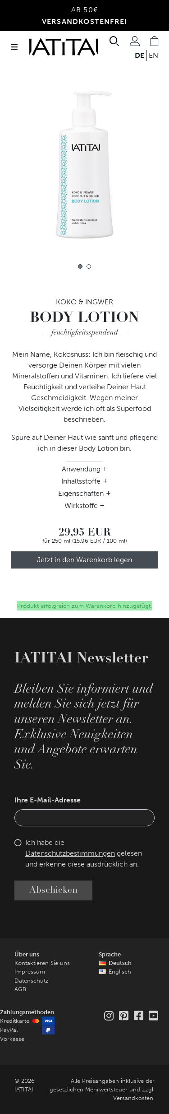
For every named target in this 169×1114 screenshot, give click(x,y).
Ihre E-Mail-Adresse (47, 800)
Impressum (29, 971)
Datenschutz (31, 980)
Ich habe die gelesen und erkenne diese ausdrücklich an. (83, 853)
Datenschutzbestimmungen (70, 853)
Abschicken (53, 890)
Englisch (120, 971)
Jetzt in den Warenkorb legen (84, 559)
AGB (20, 989)
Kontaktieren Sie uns (42, 963)
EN (153, 55)
